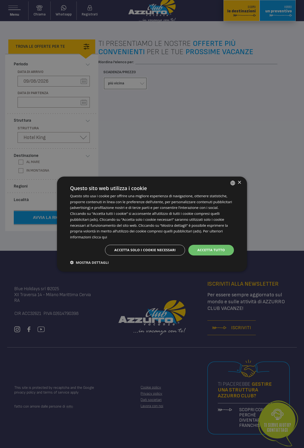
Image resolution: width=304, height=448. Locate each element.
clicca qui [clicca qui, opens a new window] (99, 237)
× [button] (239, 182)
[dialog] (152, 223)
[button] (89, 262)
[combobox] (232, 182)
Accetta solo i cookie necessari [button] (145, 250)
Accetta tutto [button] (211, 250)
